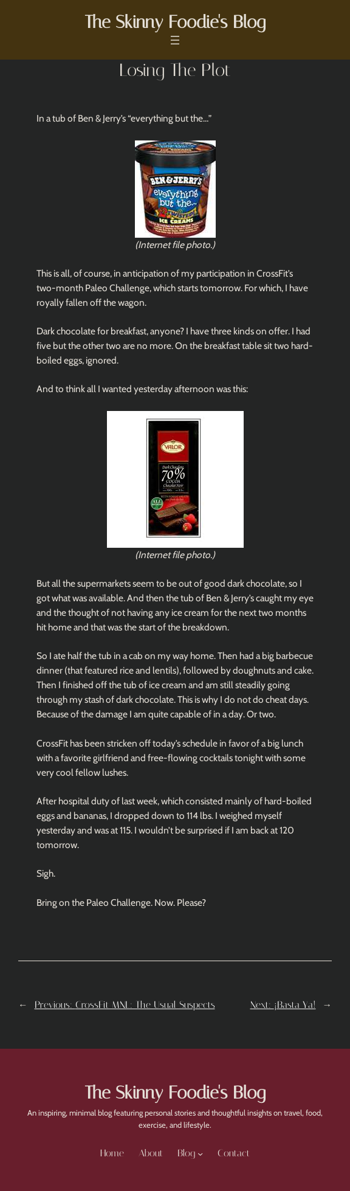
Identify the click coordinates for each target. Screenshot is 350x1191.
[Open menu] (175, 40)
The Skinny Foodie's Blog (175, 22)
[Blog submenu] (200, 1153)
